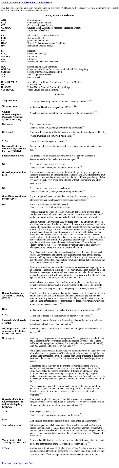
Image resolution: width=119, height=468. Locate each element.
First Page (6, 463)
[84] (40, 393)
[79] (60, 303)
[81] (92, 314)
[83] (39, 331)
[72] (35, 148)
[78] (99, 287)
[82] (72, 322)
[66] (90, 100)
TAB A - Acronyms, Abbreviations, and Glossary (26, 2)
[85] (80, 404)
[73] (77, 158)
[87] (98, 419)
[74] (81, 166)
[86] (81, 413)
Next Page (28, 463)
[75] (43, 182)
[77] (88, 198)
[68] (95, 111)
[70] (73, 134)
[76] (83, 190)
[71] (65, 140)
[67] (75, 106)
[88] (88, 442)
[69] (83, 126)
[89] (46, 453)
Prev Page (17, 463)
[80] (99, 308)
